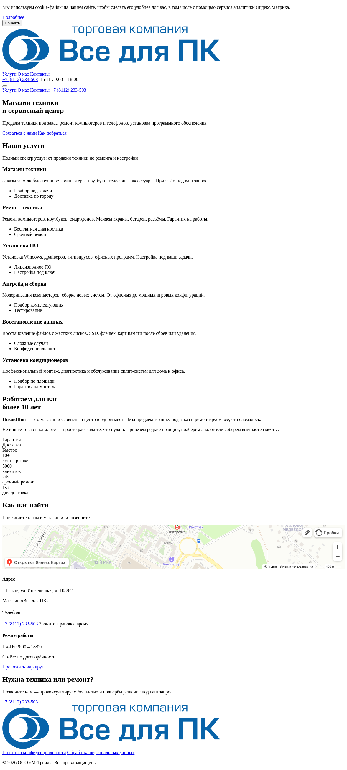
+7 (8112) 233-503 (20, 79)
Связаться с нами (20, 132)
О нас (23, 74)
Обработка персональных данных (101, 752)
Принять (12, 23)
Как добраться (52, 132)
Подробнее (13, 17)
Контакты (40, 74)
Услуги (9, 74)
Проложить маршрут (23, 666)
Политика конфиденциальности (34, 752)
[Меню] (4, 86)
